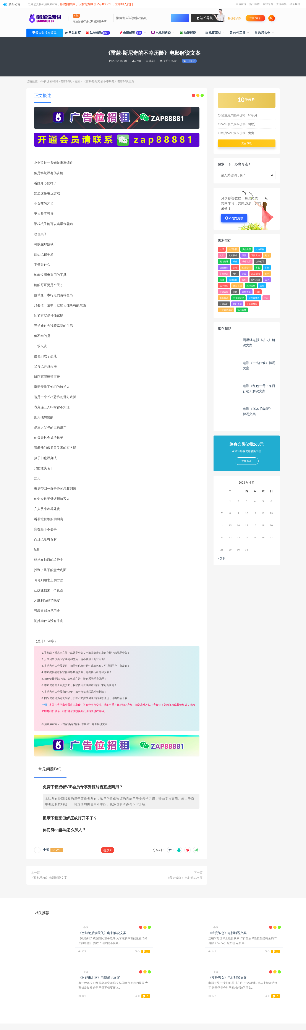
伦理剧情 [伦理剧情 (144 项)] (233, 249)
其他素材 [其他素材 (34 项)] (260, 249)
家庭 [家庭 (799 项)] (244, 273)
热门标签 (254, 4)
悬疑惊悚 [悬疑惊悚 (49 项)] (233, 279)
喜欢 (107, 850)
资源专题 (268, 4)
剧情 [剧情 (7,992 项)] (267, 255)
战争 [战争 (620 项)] (267, 279)
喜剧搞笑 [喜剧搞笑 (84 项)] (224, 273)
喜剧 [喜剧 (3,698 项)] (267, 267)
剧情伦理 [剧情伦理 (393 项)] (224, 261)
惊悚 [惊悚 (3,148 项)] (244, 279)
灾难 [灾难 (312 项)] (262, 285)
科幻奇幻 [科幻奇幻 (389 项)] (237, 304)
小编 (46, 849)
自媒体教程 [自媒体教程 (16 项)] (251, 304)
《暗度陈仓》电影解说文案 (227, 933)
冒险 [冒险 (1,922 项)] (244, 255)
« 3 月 (222, 558)
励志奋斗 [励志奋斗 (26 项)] (246, 267)
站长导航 (205, 18)
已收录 (189, 61)
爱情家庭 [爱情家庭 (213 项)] (246, 291)
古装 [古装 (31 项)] (258, 267)
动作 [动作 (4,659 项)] (235, 261)
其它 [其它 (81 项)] (222, 255)
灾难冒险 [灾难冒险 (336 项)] (224, 291)
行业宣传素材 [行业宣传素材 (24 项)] (226, 310)
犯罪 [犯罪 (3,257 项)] (258, 291)
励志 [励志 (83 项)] (235, 267)
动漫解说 (188, 32)
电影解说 (130, 33)
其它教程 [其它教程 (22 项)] (233, 255)
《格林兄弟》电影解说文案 (49, 877)
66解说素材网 (49, 81)
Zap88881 (104, 4)
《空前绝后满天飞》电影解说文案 (102, 933)
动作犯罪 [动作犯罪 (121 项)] (246, 261)
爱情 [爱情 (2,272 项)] (235, 291)
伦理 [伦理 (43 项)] (222, 249)
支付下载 (246, 143)
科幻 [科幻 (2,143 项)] (266, 297)
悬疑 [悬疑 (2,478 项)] (222, 279)
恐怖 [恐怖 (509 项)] (267, 273)
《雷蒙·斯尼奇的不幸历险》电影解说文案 (83, 724)
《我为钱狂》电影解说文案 (184, 877)
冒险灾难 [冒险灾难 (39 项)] (255, 255)
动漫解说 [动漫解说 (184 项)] (224, 267)
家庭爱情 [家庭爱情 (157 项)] (255, 273)
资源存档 (281, 4)
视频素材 (213, 32)
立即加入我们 (124, 4)
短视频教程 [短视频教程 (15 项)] (254, 297)
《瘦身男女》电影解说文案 (227, 977)
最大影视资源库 (46, 32)
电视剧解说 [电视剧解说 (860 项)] (238, 297)
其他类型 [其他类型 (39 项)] (246, 249)
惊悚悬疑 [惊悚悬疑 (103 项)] (255, 279)
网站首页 (73, 32)
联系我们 (295, 4)
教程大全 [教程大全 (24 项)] (250, 285)
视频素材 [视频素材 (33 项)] (241, 310)
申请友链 (241, 4)
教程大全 (262, 32)
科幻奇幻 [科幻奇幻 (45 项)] (224, 304)
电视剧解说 (161, 32)
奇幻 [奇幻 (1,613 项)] (235, 273)
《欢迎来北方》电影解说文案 (99, 977)
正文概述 (42, 95)
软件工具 (238, 32)
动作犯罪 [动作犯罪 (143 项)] (260, 261)
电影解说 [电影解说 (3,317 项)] (224, 297)
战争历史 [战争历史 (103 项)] (224, 285)
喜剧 (77, 81)
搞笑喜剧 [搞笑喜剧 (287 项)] (237, 285)
